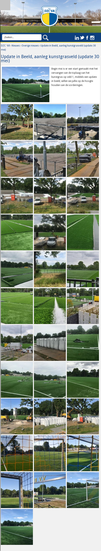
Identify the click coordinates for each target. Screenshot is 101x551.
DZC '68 (5, 45)
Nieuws (16, 45)
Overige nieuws (30, 45)
